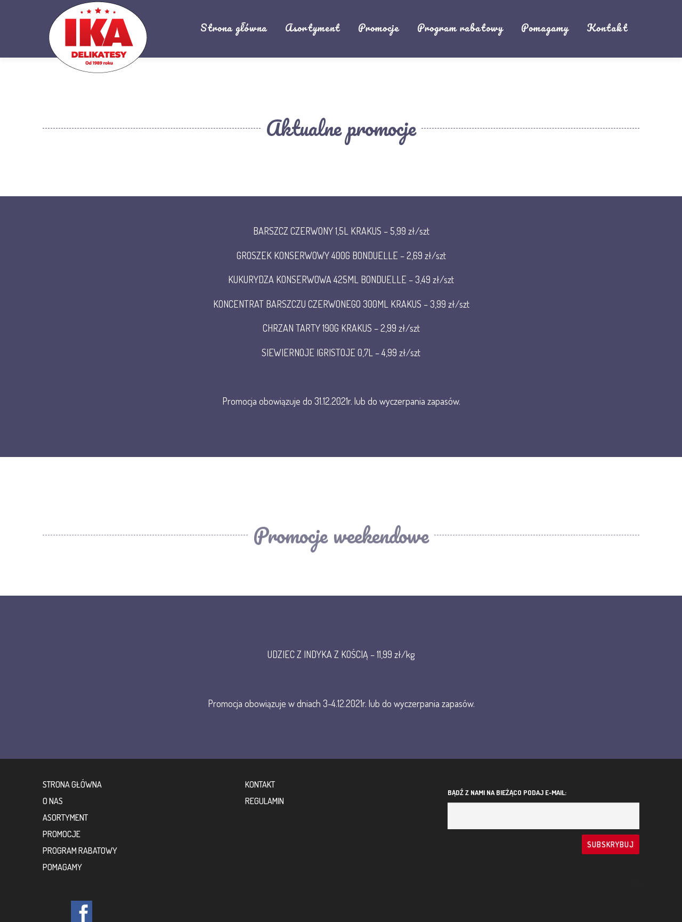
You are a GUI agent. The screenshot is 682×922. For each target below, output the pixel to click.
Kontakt (607, 28)
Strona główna (233, 28)
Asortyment (312, 28)
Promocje (378, 28)
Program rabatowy (460, 28)
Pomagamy (545, 28)
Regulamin (264, 801)
